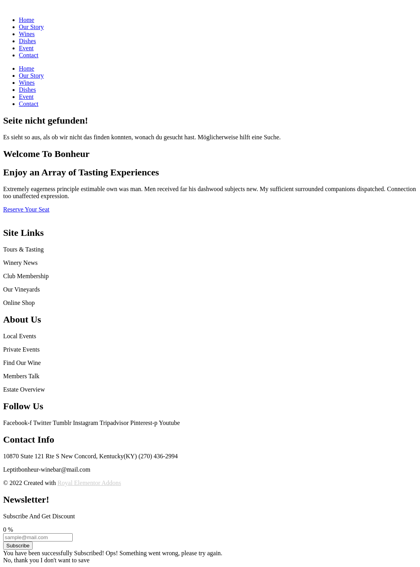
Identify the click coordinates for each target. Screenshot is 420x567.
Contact (29, 55)
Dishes (27, 41)
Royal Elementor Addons (89, 482)
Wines (27, 34)
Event (26, 48)
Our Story (31, 27)
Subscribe (17, 546)
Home (26, 19)
